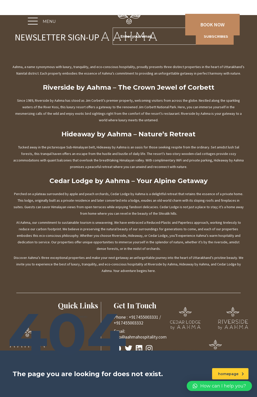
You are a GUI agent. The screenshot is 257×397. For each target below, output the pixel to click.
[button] (219, 386)
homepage (231, 374)
